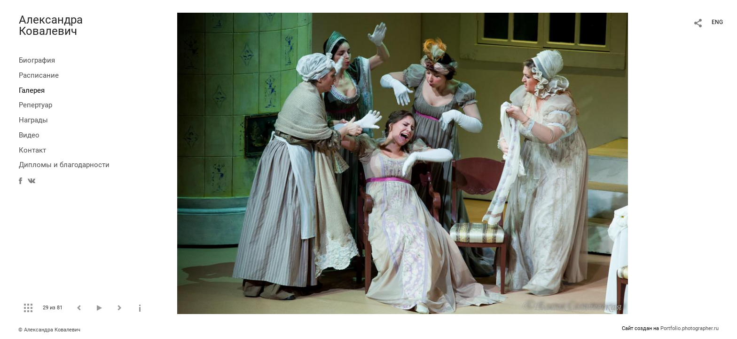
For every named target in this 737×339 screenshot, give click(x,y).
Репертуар (35, 105)
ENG (717, 22)
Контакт (32, 150)
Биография (37, 60)
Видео (29, 135)
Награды (33, 120)
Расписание (39, 75)
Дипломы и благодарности (64, 165)
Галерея (32, 90)
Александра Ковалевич (51, 25)
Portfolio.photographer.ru (689, 328)
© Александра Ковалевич (49, 330)
